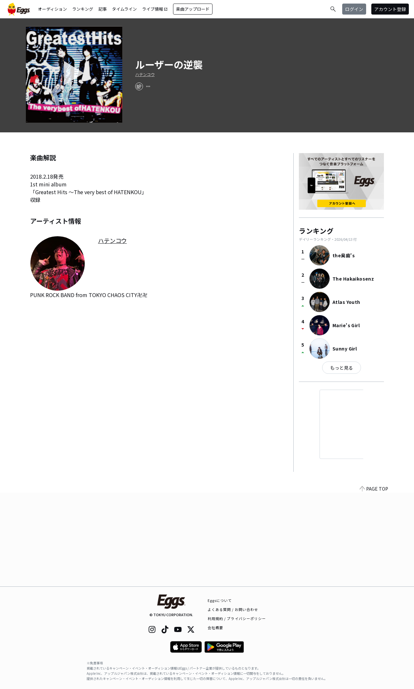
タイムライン (124, 9)
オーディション (52, 9)
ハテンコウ (145, 74)
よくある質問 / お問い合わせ (233, 609)
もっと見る (341, 367)
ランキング (82, 9)
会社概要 (215, 627)
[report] (148, 86)
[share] (139, 86)
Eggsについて (220, 600)
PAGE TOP (374, 582)
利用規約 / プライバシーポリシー (237, 618)
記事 (102, 9)
